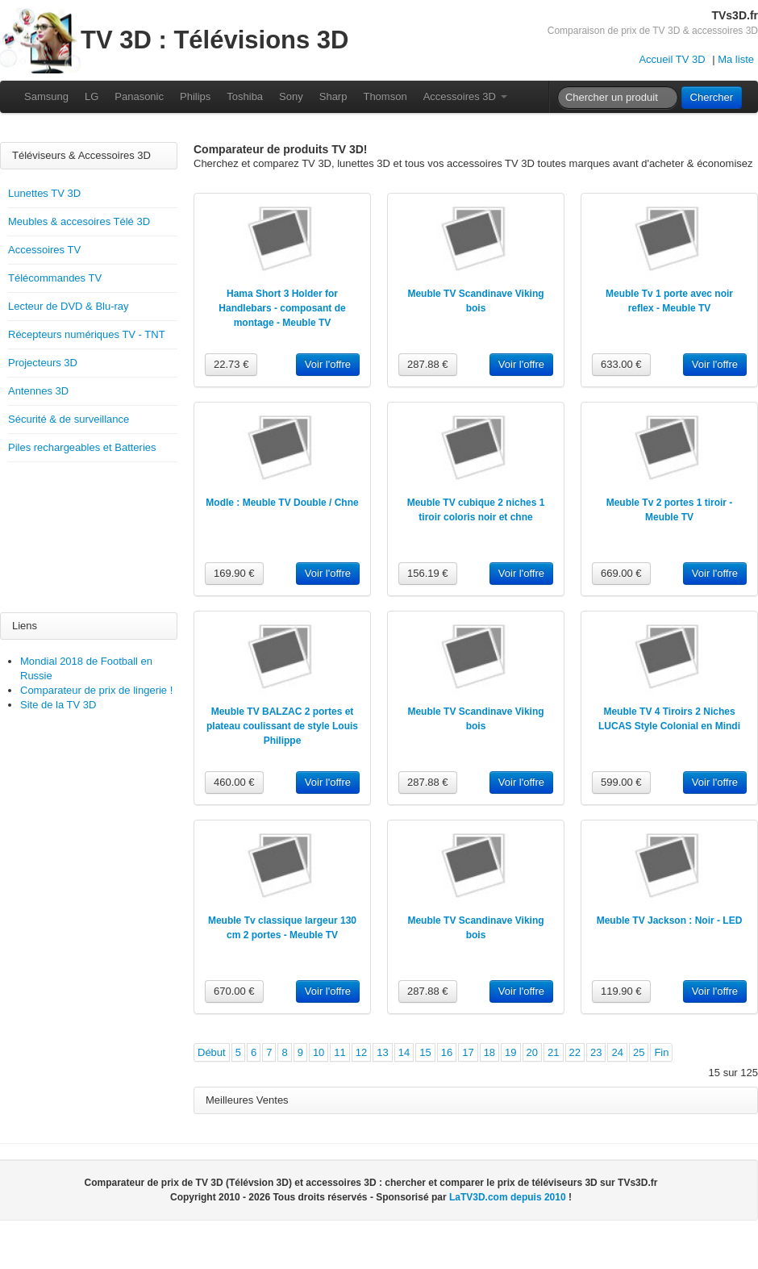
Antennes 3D (38, 391)
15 (425, 1052)
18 (489, 1052)
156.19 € (427, 573)
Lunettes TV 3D (44, 193)
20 (532, 1052)
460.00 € (234, 782)
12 (361, 1052)
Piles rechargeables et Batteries (82, 447)
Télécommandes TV (55, 278)
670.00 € (234, 991)
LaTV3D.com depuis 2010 (507, 1197)
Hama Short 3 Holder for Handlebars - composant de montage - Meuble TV (282, 308)
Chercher (711, 97)
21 (553, 1052)
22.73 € (231, 364)
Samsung (46, 96)
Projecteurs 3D (42, 363)
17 (467, 1052)
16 (446, 1052)
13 (382, 1052)
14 (404, 1052)
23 (596, 1052)
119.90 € (621, 991)
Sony (291, 96)
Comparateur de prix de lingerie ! (96, 690)
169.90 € (234, 573)
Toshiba (245, 96)
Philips (195, 96)
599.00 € (621, 782)
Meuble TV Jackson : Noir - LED (670, 920)
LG (91, 96)
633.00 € (621, 364)
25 (638, 1052)
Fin (661, 1052)
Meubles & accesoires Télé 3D (79, 221)
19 (510, 1052)
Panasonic (139, 96)
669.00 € (621, 573)
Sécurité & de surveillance (68, 419)
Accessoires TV (44, 250)
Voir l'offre (328, 364)
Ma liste (736, 59)
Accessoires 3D (465, 96)
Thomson (384, 96)
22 (575, 1052)
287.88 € (427, 364)
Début (212, 1052)
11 (339, 1052)
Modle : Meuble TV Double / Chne (282, 502)
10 (318, 1052)
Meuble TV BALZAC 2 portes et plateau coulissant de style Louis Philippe (282, 726)
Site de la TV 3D (58, 705)
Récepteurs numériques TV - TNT (86, 334)
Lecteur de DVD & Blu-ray (68, 306)
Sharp (333, 96)
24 (617, 1052)
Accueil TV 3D (672, 59)
